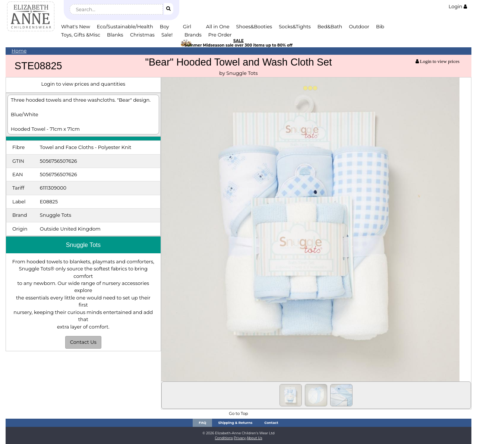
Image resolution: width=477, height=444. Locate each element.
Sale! (167, 35)
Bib (380, 26)
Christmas (142, 35)
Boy (164, 26)
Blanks (115, 35)
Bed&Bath (330, 26)
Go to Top (238, 413)
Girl (187, 26)
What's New (75, 26)
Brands (193, 35)
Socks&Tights (295, 26)
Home (19, 51)
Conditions (224, 438)
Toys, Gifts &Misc (80, 35)
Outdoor (359, 26)
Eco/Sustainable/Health (125, 26)
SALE (238, 40)
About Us (254, 438)
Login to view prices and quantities (83, 84)
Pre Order (220, 35)
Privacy (240, 438)
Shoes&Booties (254, 26)
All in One (218, 26)
